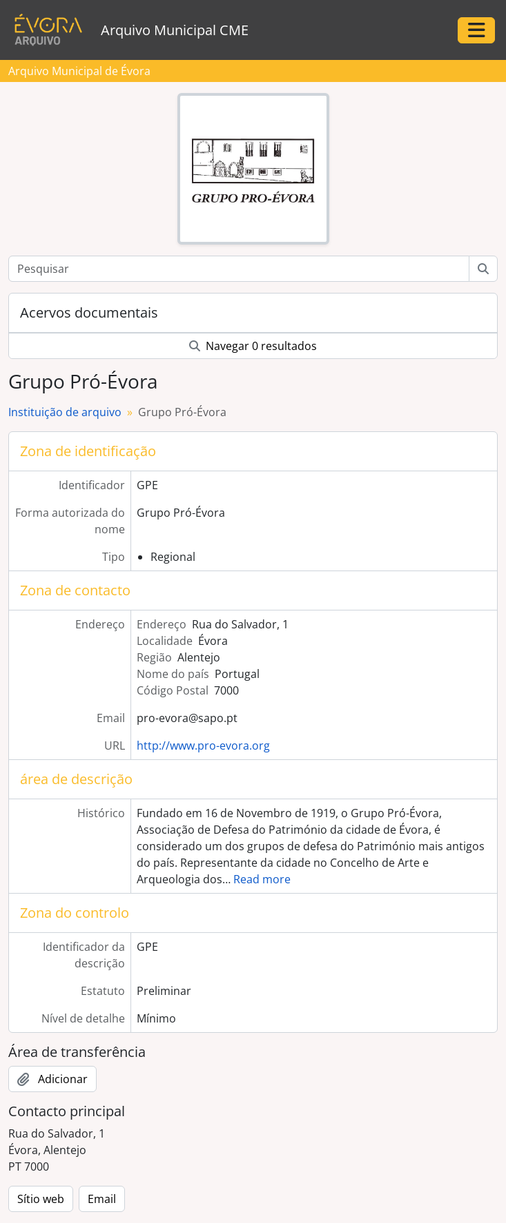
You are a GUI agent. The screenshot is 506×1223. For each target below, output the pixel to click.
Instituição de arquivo (64, 412)
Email (102, 1198)
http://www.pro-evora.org (203, 745)
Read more (262, 879)
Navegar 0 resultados (253, 345)
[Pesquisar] (238, 269)
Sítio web (40, 1198)
